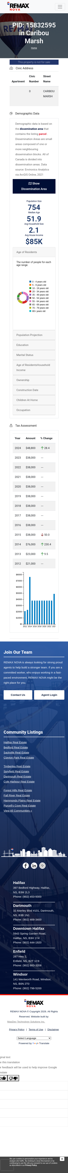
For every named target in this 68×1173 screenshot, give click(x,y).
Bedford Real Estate (16, 747)
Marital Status (25, 355)
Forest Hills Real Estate (18, 790)
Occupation (23, 410)
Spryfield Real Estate (16, 771)
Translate (40, 1043)
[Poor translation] (13, 1078)
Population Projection (29, 335)
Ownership (23, 380)
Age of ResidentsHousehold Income (33, 367)
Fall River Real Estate (17, 795)
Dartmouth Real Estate (17, 776)
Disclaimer (53, 1029)
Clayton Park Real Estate (19, 757)
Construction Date (27, 390)
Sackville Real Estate (16, 752)
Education (23, 345)
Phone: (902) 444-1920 (27, 942)
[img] (64, 1159)
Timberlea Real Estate (17, 766)
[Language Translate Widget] (34, 1038)
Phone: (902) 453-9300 (27, 896)
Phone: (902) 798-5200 (27, 988)
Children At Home (27, 400)
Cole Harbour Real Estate (19, 781)
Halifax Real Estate (15, 742)
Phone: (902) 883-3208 (27, 965)
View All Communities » (18, 810)
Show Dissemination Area (34, 186)
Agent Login (49, 694)
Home (34, 48)
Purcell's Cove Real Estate (20, 805)
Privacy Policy (31, 1165)
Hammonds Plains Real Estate (22, 800)
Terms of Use (36, 1029)
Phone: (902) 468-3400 (27, 919)
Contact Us (18, 694)
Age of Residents (27, 252)
